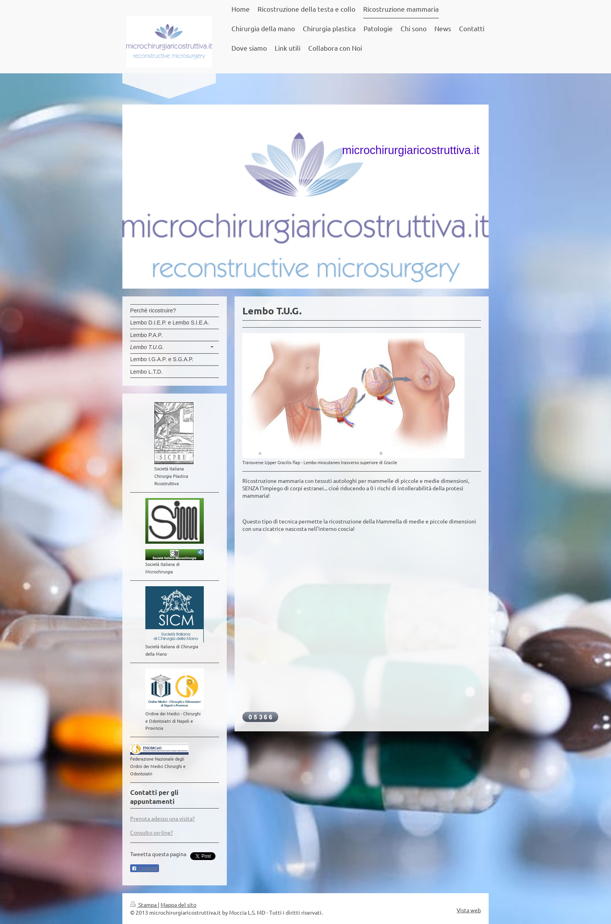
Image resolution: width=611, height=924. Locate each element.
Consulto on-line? (151, 832)
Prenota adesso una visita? (162, 818)
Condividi (144, 868)
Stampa (144, 904)
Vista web (469, 909)
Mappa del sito (178, 904)
